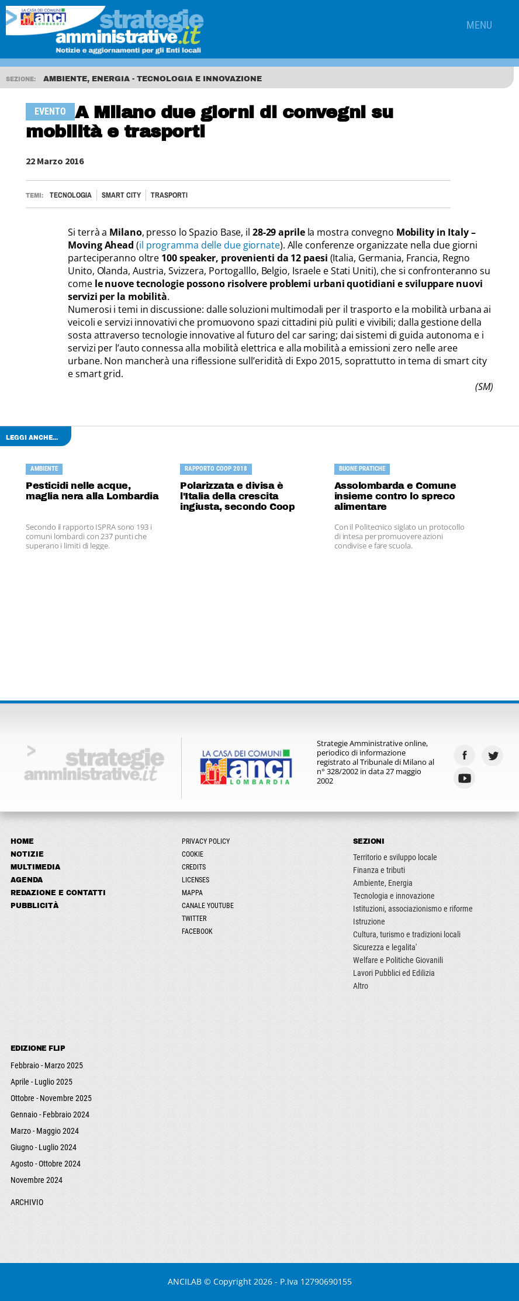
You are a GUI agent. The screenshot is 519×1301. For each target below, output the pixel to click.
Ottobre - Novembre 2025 (51, 1098)
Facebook (197, 931)
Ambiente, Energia (383, 883)
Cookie (192, 854)
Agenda (27, 880)
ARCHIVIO (27, 1202)
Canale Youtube (208, 905)
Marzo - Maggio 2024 (45, 1131)
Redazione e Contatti (58, 892)
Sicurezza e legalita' (385, 947)
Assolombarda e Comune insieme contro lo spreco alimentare (395, 496)
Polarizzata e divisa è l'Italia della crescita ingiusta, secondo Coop (237, 496)
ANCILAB (185, 1281)
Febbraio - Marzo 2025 (47, 1065)
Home (22, 841)
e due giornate (248, 245)
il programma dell (177, 245)
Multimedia (35, 867)
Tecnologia (71, 195)
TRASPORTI (169, 195)
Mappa (192, 892)
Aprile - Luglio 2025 (41, 1081)
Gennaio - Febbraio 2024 (50, 1114)
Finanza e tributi (379, 870)
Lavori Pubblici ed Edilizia (394, 973)
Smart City (121, 195)
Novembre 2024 (37, 1180)
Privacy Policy (206, 841)
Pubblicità (34, 905)
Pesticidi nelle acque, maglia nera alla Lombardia (92, 491)
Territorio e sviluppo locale (395, 857)
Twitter (194, 918)
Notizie (27, 854)
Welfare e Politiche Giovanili (398, 960)
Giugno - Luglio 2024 (44, 1147)
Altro (360, 986)
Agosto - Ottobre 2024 (46, 1163)
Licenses (195, 880)
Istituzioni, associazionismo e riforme (413, 908)
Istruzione (369, 921)
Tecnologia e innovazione (394, 895)
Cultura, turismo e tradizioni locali (407, 934)
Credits (194, 867)
